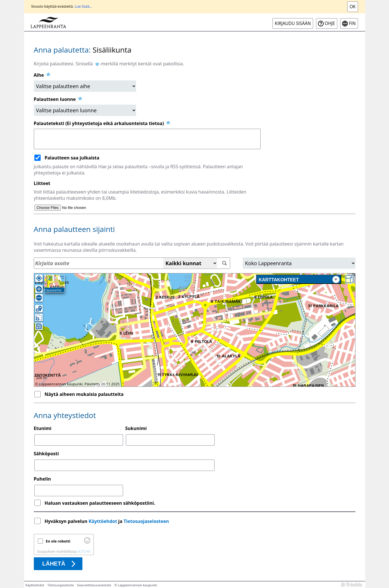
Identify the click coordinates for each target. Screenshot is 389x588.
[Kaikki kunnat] (190, 263)
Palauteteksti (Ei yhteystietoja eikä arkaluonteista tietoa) (102, 123)
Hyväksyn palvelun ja (107, 521)
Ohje (330, 23)
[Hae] (224, 263)
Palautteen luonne (58, 99)
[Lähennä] (39, 289)
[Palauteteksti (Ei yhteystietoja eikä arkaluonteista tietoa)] (147, 139)
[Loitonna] (39, 298)
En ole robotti (58, 541)
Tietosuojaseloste (60, 585)
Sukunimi (136, 428)
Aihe (39, 75)
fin (352, 23)
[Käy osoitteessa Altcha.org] (87, 542)
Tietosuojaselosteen (146, 521)
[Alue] (299, 263)
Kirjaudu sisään (293, 23)
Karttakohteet (299, 279)
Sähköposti (46, 453)
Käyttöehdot (103, 521)
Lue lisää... (83, 6)
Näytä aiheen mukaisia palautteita (84, 394)
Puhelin (42, 479)
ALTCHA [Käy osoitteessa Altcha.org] (84, 551)
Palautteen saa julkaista (72, 158)
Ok (352, 7)
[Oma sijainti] (39, 278)
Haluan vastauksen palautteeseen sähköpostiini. (100, 503)
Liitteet (42, 183)
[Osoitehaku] (132, 263)
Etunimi (42, 428)
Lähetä (53, 563)
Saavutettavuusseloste (94, 585)
